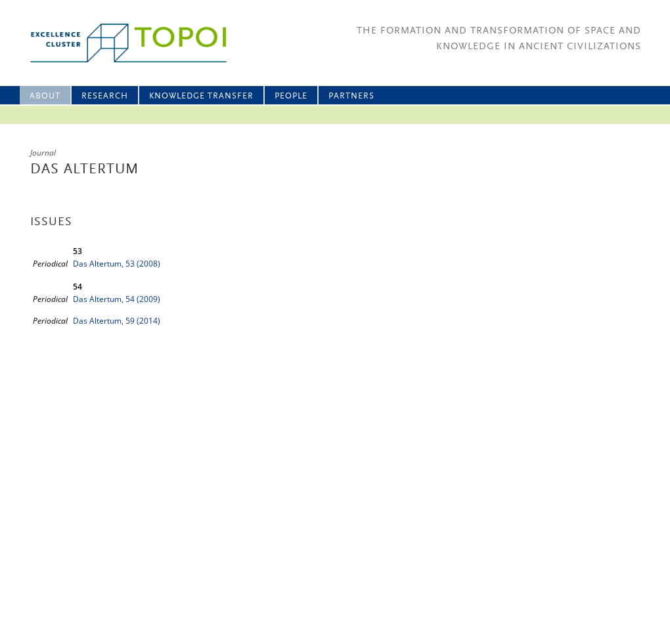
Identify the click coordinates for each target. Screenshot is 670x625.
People (291, 96)
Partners (351, 96)
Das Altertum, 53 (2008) (116, 263)
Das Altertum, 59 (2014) (116, 320)
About (45, 96)
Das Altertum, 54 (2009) (116, 299)
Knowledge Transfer (201, 96)
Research (104, 96)
